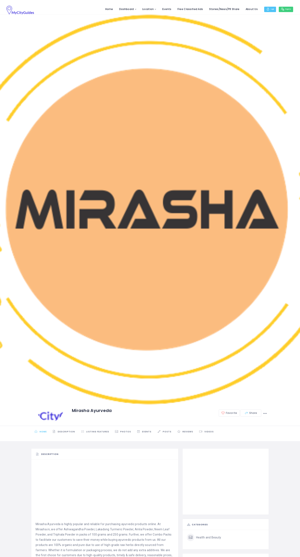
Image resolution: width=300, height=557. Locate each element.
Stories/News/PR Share (213, 9)
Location (137, 9)
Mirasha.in (43, 529)
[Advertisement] (105, 492)
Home (98, 9)
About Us (241, 9)
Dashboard (116, 9)
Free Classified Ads (179, 9)
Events (156, 9)
